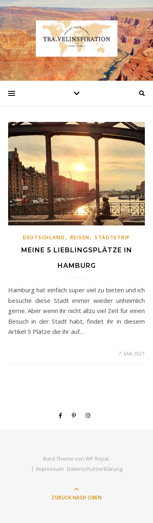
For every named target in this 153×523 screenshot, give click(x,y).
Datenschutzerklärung (94, 468)
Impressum (50, 468)
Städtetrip (112, 237)
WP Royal (97, 458)
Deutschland (44, 237)
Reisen (80, 237)
